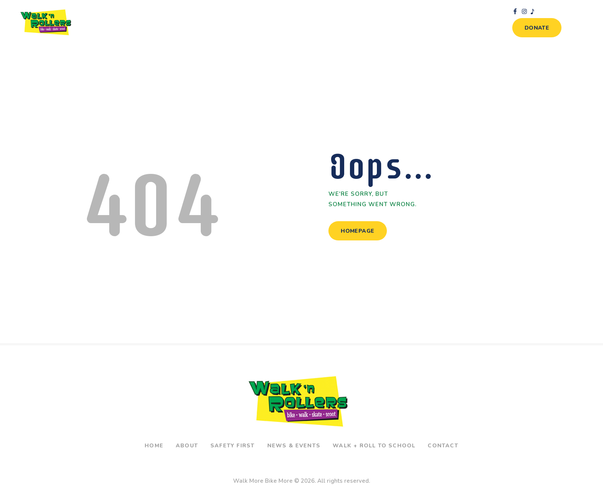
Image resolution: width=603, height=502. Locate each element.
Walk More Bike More (263, 481)
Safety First (232, 445)
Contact (443, 445)
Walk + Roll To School (374, 445)
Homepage (357, 231)
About (187, 445)
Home (154, 445)
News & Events (294, 445)
